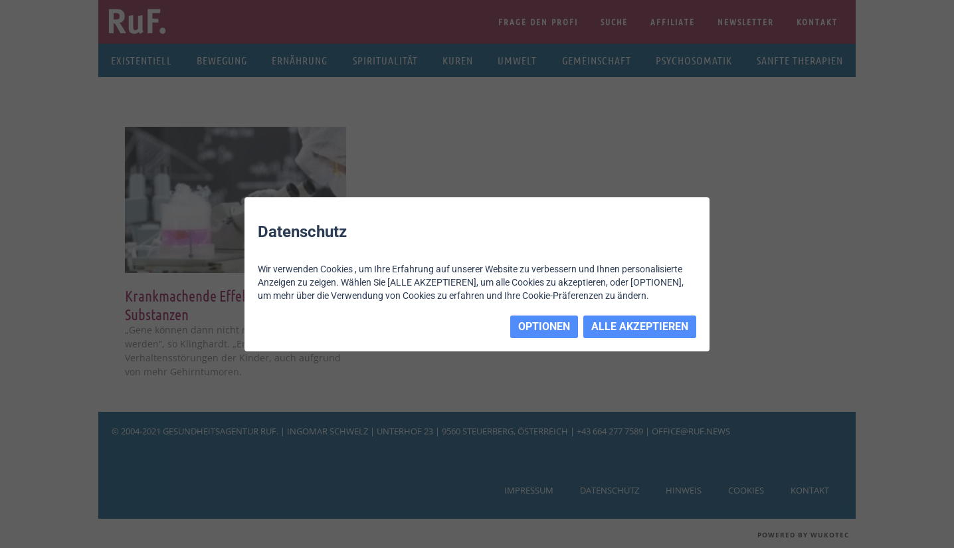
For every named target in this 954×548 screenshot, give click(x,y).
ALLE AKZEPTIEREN (639, 326)
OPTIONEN (544, 326)
